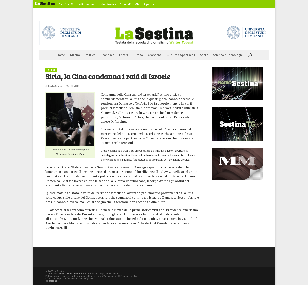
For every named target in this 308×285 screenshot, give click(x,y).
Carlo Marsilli (56, 86)
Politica (90, 55)
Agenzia (149, 4)
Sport (204, 55)
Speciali (125, 4)
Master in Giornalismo (69, 273)
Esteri (123, 55)
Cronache (155, 55)
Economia (107, 55)
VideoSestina (107, 4)
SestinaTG (66, 4)
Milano (75, 55)
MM (137, 4)
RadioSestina (86, 4)
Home (61, 55)
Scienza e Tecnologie (228, 55)
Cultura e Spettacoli (181, 55)
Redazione (51, 280)
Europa (138, 55)
